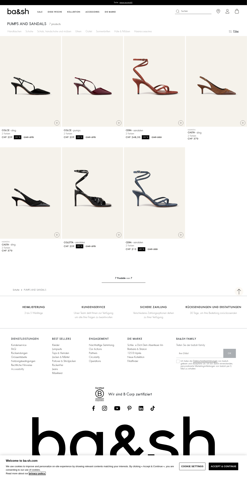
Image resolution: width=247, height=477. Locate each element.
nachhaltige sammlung (101, 346)
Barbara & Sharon (137, 350)
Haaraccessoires (143, 31)
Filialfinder (132, 362)
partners (93, 354)
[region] (123, 466)
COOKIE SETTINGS (192, 466)
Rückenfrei (57, 366)
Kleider (55, 346)
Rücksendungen (19, 354)
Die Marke (110, 12)
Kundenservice (18, 346)
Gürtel (88, 31)
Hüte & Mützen (122, 31)
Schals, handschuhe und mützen (54, 31)
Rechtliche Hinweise (21, 366)
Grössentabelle (19, 358)
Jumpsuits (57, 350)
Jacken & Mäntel (60, 358)
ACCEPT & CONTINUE (223, 466)
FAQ (13, 350)
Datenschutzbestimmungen (205, 362)
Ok (229, 355)
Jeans (55, 370)
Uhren (78, 31)
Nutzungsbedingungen (23, 362)
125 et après (134, 354)
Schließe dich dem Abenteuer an (145, 346)
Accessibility (17, 370)
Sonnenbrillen (103, 31)
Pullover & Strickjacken (64, 362)
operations (95, 362)
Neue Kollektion (135, 358)
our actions (95, 350)
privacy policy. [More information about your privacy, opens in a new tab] (37, 473)
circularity (94, 358)
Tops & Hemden (60, 354)
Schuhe (29, 31)
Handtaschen (14, 31)
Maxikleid (57, 374)
